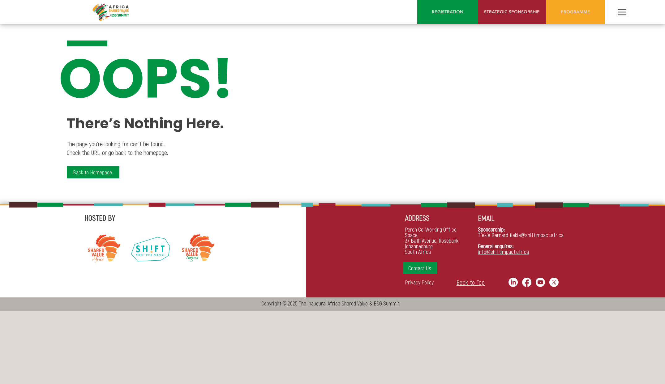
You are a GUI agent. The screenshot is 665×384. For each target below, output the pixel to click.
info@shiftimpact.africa (503, 251)
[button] (420, 268)
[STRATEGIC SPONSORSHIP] (512, 12)
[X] (554, 282)
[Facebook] (526, 282)
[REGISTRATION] (447, 12)
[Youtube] (540, 282)
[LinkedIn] (513, 282)
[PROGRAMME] (575, 12)
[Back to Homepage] (93, 172)
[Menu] (622, 12)
